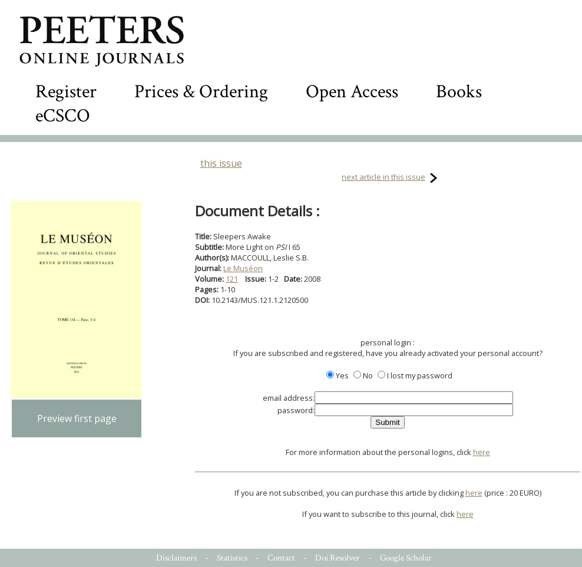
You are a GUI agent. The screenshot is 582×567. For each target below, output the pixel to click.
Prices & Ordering (201, 92)
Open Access (352, 92)
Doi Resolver (337, 557)
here (481, 452)
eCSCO (62, 116)
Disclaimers (176, 557)
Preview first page (77, 418)
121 (232, 278)
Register (66, 92)
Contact (281, 557)
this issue (221, 163)
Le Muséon (243, 268)
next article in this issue (383, 177)
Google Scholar (406, 557)
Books (459, 92)
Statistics (232, 557)
